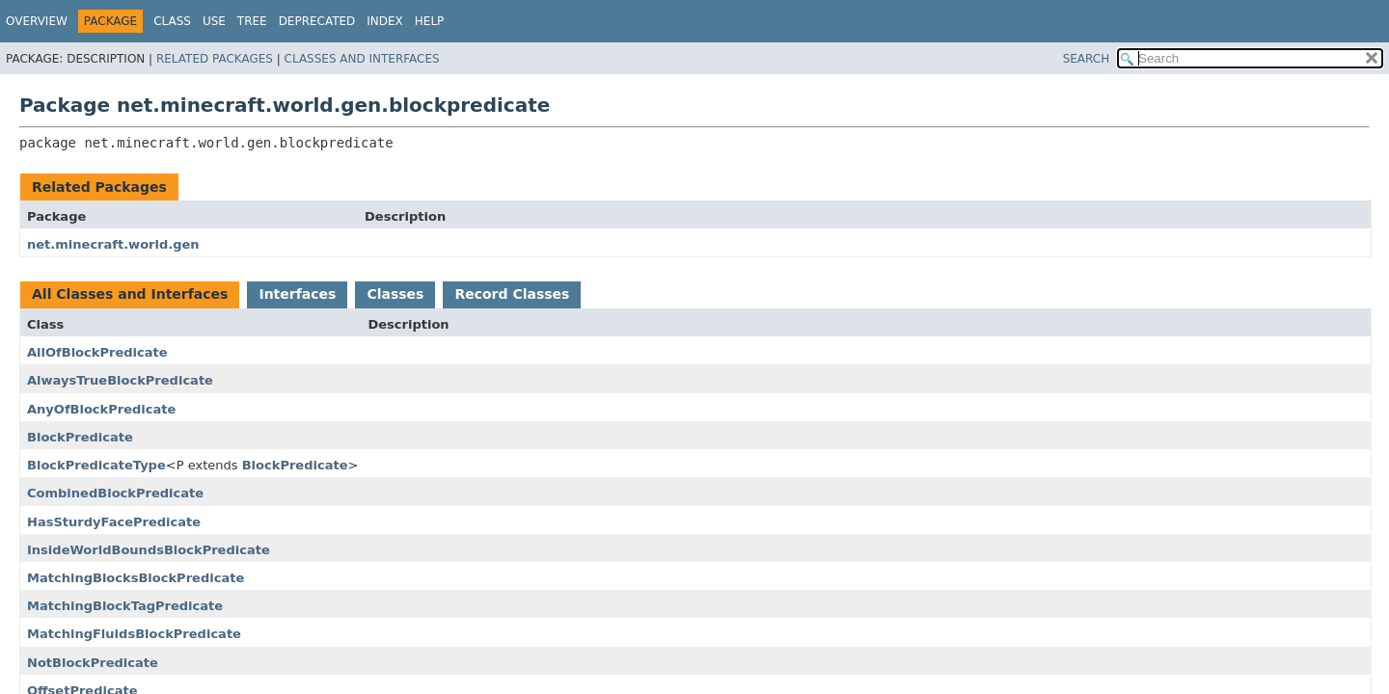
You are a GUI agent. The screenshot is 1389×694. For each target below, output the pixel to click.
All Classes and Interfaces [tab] (130, 294)
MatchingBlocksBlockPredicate (135, 578)
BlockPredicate (80, 437)
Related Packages (214, 59)
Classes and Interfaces (362, 59)
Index (385, 21)
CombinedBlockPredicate (115, 493)
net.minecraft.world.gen (113, 244)
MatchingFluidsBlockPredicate (134, 634)
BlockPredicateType (96, 465)
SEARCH (1086, 59)
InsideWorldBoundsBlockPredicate (148, 550)
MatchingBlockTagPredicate (125, 606)
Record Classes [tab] (511, 294)
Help (430, 21)
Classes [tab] (395, 294)
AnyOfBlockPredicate (101, 409)
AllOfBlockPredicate (97, 352)
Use (214, 21)
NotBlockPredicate (92, 662)
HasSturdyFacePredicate (114, 522)
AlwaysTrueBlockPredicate (120, 380)
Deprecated (317, 21)
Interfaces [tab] (297, 294)
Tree (252, 21)
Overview (37, 21)
